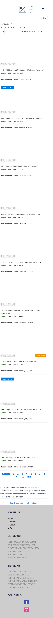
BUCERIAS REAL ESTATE (18, 557)
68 (23, 477)
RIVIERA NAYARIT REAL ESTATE (21, 584)
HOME (10, 518)
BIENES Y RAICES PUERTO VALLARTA (23, 548)
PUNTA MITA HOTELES (17, 554)
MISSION (11, 525)
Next (29, 477)
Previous (6, 474)
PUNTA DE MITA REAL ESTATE (21, 578)
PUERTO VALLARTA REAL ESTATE (22, 542)
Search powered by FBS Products (23, 503)
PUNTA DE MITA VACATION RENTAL (23, 581)
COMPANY (12, 522)
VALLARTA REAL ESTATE (18, 575)
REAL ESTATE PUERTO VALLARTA (22, 545)
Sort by (23, 27)
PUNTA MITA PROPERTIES (19, 587)
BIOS (10, 528)
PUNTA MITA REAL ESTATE (19, 551)
